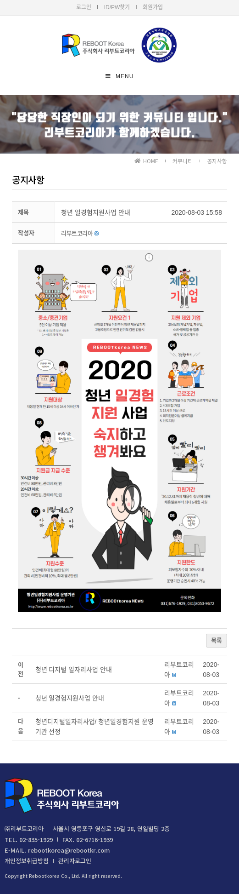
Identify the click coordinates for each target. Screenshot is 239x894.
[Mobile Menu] (119, 76)
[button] (77, 233)
